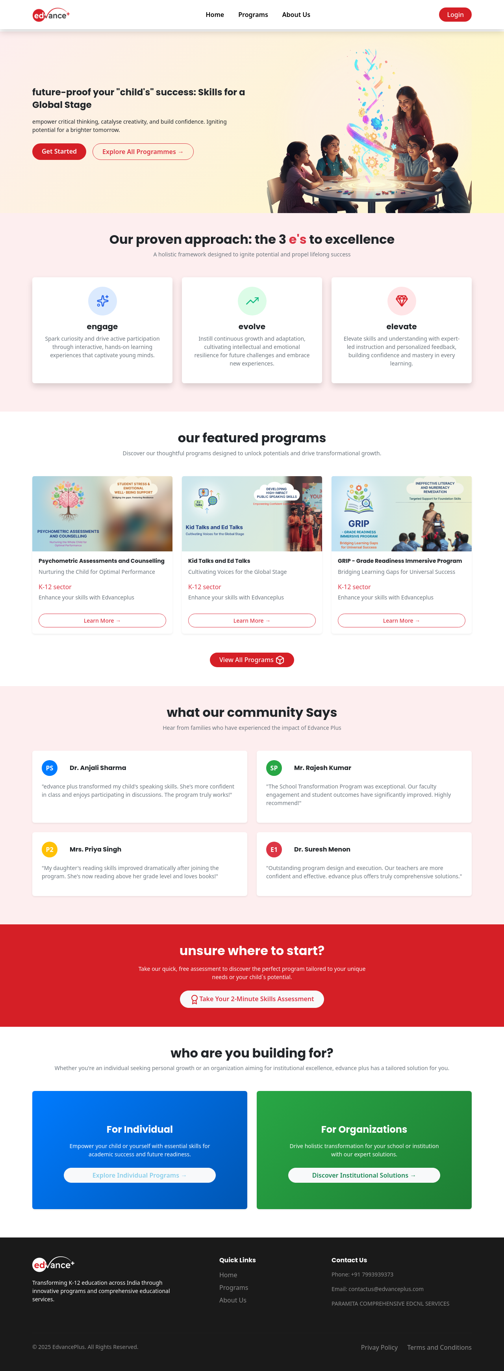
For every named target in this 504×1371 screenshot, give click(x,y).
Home (215, 14)
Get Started (59, 151)
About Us (296, 14)
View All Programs (252, 660)
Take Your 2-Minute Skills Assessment (252, 999)
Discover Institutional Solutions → (364, 1175)
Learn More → (102, 620)
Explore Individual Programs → (140, 1175)
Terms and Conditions (439, 1347)
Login (455, 14)
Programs (253, 14)
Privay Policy (379, 1347)
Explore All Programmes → (143, 151)
